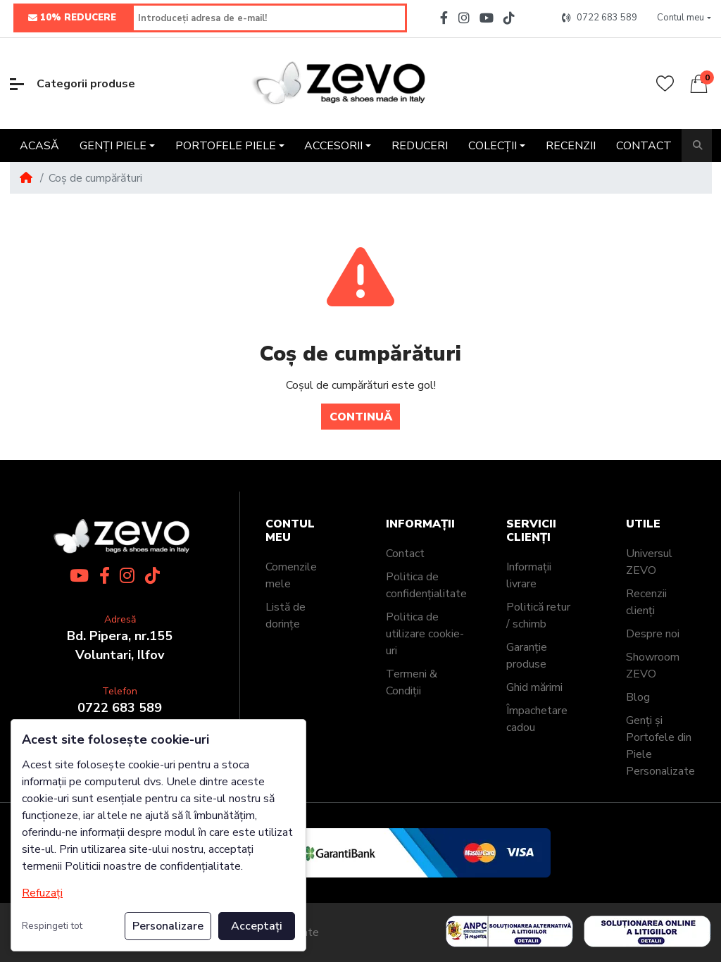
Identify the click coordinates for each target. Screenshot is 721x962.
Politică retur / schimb (538, 615)
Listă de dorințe (285, 615)
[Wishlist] (665, 83)
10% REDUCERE (72, 18)
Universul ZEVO (649, 562)
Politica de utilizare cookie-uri (425, 633)
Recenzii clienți (646, 602)
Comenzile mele (291, 575)
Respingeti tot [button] (52, 925)
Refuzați (42, 893)
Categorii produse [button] (72, 84)
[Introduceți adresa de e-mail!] (270, 18)
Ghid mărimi (534, 687)
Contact (405, 553)
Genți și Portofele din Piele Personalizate (660, 746)
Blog (638, 697)
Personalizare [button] (167, 926)
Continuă (361, 417)
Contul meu (290, 531)
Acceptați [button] (256, 926)
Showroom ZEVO (652, 665)
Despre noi (652, 634)
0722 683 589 (119, 707)
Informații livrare (528, 575)
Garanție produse (526, 655)
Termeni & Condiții (411, 682)
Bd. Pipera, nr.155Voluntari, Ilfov (120, 645)
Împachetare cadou (537, 719)
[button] (684, 18)
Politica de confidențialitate (426, 585)
